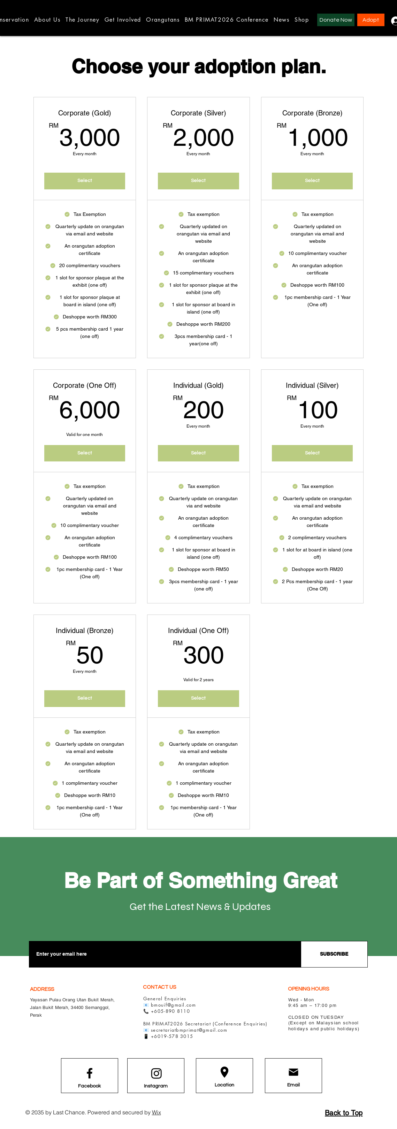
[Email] (293, 1085)
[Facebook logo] (90, 1073)
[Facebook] (89, 1086)
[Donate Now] (335, 20)
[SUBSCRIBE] (334, 954)
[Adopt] (370, 20)
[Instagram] (155, 1086)
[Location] (224, 1085)
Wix (156, 1112)
